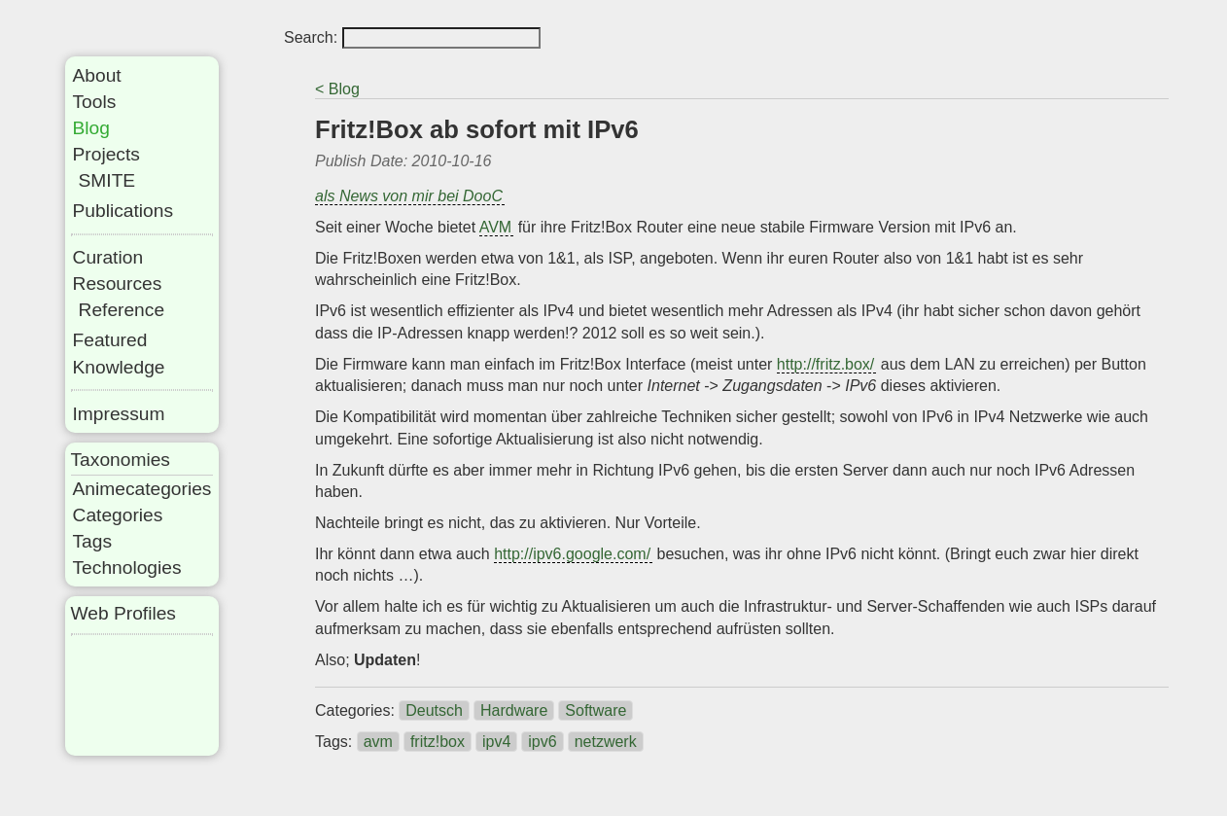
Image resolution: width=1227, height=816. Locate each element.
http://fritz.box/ (825, 364)
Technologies (127, 567)
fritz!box (437, 741)
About (97, 75)
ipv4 (496, 741)
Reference (122, 310)
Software (595, 710)
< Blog (337, 89)
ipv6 (542, 741)
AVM (495, 227)
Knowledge (119, 367)
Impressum (119, 414)
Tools (95, 101)
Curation (108, 257)
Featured (110, 340)
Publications (123, 210)
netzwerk (606, 741)
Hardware (513, 710)
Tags (93, 541)
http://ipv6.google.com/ (572, 554)
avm (378, 741)
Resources (117, 283)
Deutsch (434, 710)
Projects (106, 154)
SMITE (107, 180)
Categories (118, 515)
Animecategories (142, 489)
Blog (91, 128)
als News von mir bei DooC (409, 196)
